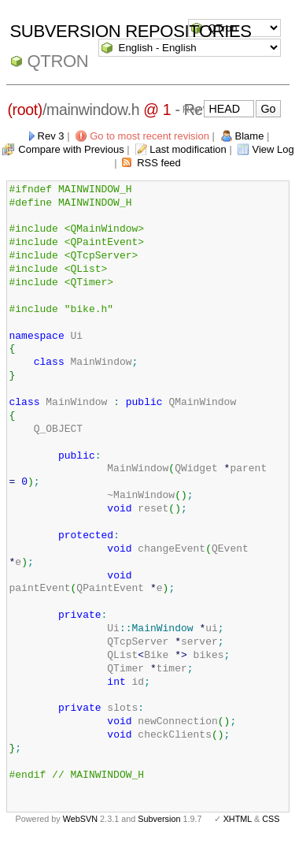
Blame (249, 136)
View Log (272, 149)
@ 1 (157, 109)
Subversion (159, 819)
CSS (270, 819)
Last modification (188, 149)
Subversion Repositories (131, 31)
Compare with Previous (71, 149)
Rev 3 (51, 136)
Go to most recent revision (149, 136)
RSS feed (159, 163)
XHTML (237, 819)
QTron (58, 61)
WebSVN (80, 819)
